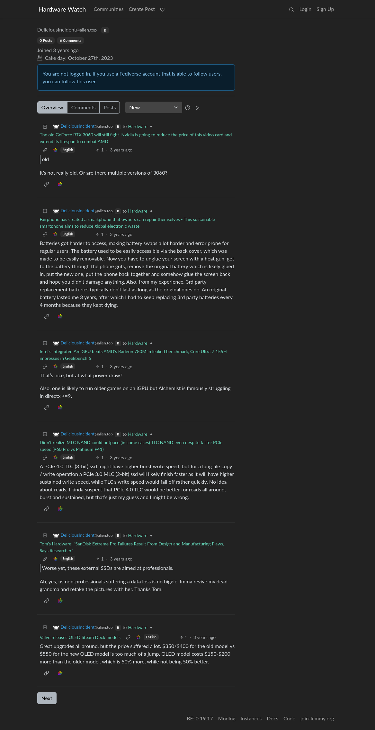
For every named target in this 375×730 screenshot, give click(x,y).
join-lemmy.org (317, 718)
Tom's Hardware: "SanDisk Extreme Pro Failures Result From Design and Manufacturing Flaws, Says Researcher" (132, 547)
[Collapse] (45, 126)
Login (305, 9)
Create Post (142, 9)
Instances (251, 718)
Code (289, 718)
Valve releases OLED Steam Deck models (80, 637)
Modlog (227, 718)
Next (46, 698)
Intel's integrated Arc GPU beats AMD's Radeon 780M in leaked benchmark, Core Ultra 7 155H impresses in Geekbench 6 (133, 355)
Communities (109, 9)
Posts (109, 107)
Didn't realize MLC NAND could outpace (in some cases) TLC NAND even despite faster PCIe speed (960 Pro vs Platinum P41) (131, 446)
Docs (272, 718)
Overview (52, 107)
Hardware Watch (62, 9)
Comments (83, 107)
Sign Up (325, 9)
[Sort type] (154, 107)
